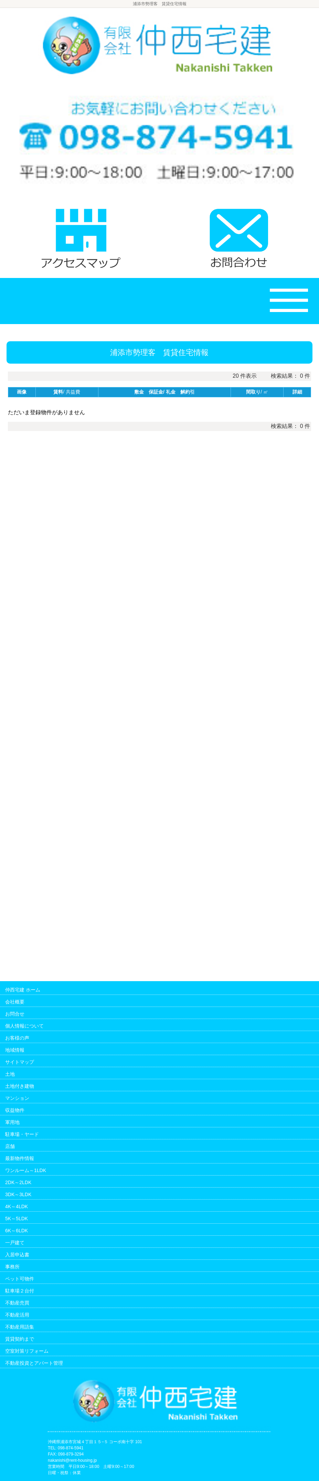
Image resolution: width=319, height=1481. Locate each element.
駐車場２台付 (19, 1291)
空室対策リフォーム (27, 1351)
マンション (17, 1098)
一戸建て (14, 1242)
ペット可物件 (19, 1278)
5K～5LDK (16, 1218)
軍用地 (12, 1122)
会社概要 (14, 1002)
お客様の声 (17, 1038)
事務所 (12, 1266)
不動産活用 (17, 1315)
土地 (10, 1074)
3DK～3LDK (18, 1194)
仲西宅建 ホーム (22, 989)
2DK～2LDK (18, 1182)
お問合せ (14, 1014)
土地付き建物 (19, 1086)
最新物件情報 (19, 1158)
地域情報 (14, 1050)
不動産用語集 (19, 1327)
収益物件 (14, 1110)
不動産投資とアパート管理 (34, 1363)
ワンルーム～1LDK (25, 1170)
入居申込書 (17, 1254)
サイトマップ (19, 1062)
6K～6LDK (16, 1230)
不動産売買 (17, 1303)
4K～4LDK (16, 1206)
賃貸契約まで (19, 1339)
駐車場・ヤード (22, 1134)
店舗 (10, 1146)
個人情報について (24, 1026)
